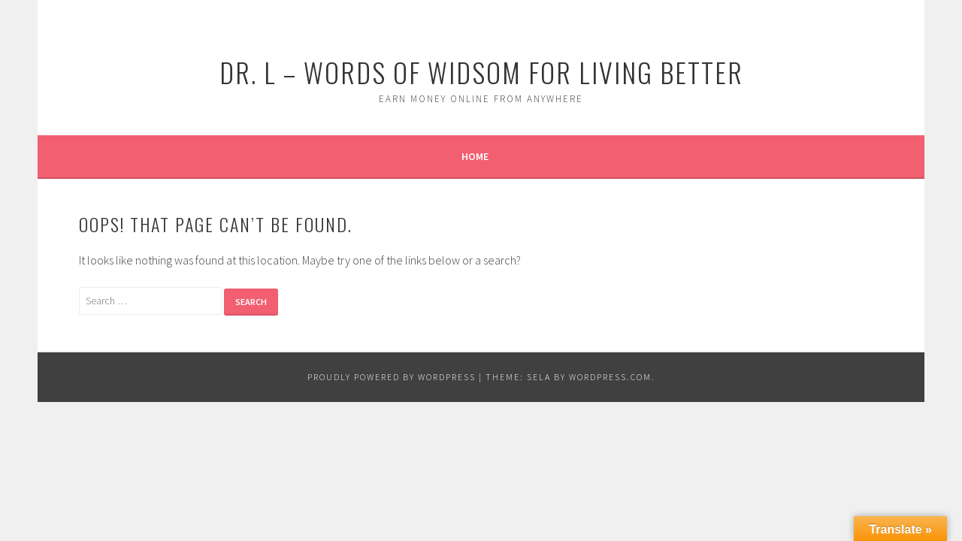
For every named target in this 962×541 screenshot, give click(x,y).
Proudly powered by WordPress (391, 376)
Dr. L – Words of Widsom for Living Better (481, 72)
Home (475, 156)
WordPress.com (610, 376)
